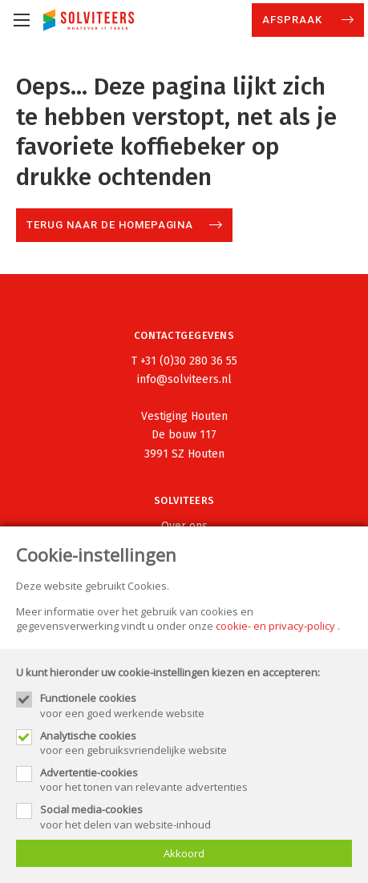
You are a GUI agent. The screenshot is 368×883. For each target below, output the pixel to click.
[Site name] (88, 20)
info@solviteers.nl (184, 379)
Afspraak (294, 20)
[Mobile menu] (21, 20)
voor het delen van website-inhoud (196, 816)
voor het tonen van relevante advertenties (196, 779)
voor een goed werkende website (196, 705)
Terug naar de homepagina (109, 225)
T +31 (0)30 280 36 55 (184, 361)
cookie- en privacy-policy (275, 626)
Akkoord (184, 853)
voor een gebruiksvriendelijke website (196, 742)
